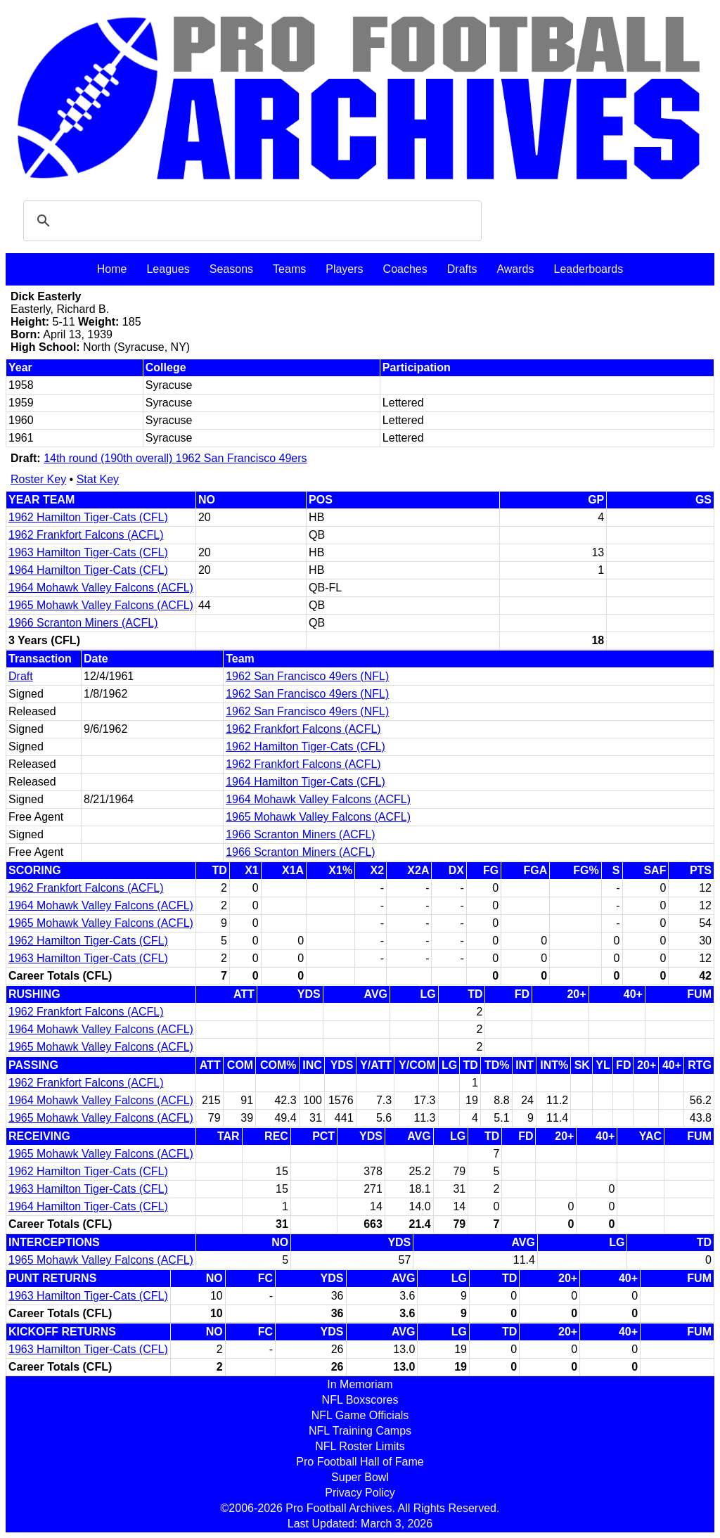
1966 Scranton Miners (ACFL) (83, 623)
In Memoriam (359, 1384)
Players (344, 269)
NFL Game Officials (360, 1415)
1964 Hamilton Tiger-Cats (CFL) (88, 570)
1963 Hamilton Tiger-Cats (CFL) (88, 552)
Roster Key (38, 479)
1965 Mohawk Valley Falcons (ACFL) (100, 605)
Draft (20, 676)
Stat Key (98, 479)
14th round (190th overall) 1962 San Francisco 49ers (175, 458)
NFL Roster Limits (359, 1446)
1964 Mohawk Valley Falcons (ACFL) (100, 588)
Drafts (462, 269)
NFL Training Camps (360, 1431)
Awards (515, 269)
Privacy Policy (360, 1493)
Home (112, 269)
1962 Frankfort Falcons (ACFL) (86, 535)
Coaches (405, 269)
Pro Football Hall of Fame (359, 1462)
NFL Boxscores (360, 1400)
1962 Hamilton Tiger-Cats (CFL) (88, 517)
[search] (250, 220)
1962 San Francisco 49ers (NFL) (307, 676)
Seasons (231, 269)
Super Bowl (360, 1477)
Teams (289, 269)
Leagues (167, 269)
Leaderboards (588, 269)
